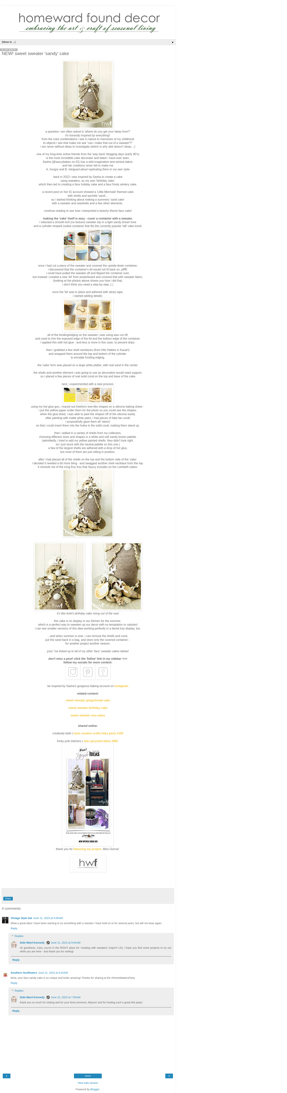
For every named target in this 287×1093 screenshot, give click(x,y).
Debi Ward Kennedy (32, 942)
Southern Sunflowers (24, 972)
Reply (14, 928)
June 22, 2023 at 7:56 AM (66, 997)
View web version (88, 1082)
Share (8, 898)
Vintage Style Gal (21, 918)
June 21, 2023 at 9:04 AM (66, 942)
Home (88, 1076)
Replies (19, 936)
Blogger (94, 1089)
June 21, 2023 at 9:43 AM (53, 972)
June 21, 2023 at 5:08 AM (48, 918)
